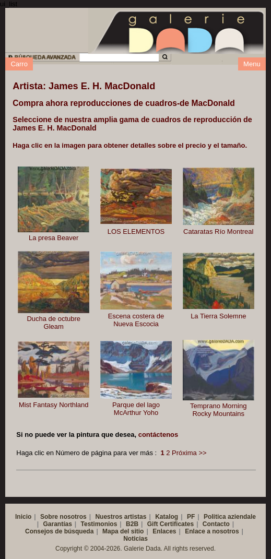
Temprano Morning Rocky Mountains (218, 410)
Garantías (57, 524)
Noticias (135, 538)
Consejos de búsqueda (59, 531)
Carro (19, 64)
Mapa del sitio (123, 531)
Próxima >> (189, 453)
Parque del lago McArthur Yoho (136, 409)
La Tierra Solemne (218, 316)
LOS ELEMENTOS (136, 231)
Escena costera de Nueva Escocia (136, 320)
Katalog (166, 516)
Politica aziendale (230, 516)
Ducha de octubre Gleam (53, 322)
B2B (132, 524)
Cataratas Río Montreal (218, 231)
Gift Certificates (170, 524)
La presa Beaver (53, 238)
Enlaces (164, 531)
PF (191, 516)
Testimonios (99, 524)
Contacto (216, 524)
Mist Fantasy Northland (54, 405)
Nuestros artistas (120, 516)
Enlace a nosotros (212, 531)
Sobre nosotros (63, 516)
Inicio (23, 516)
